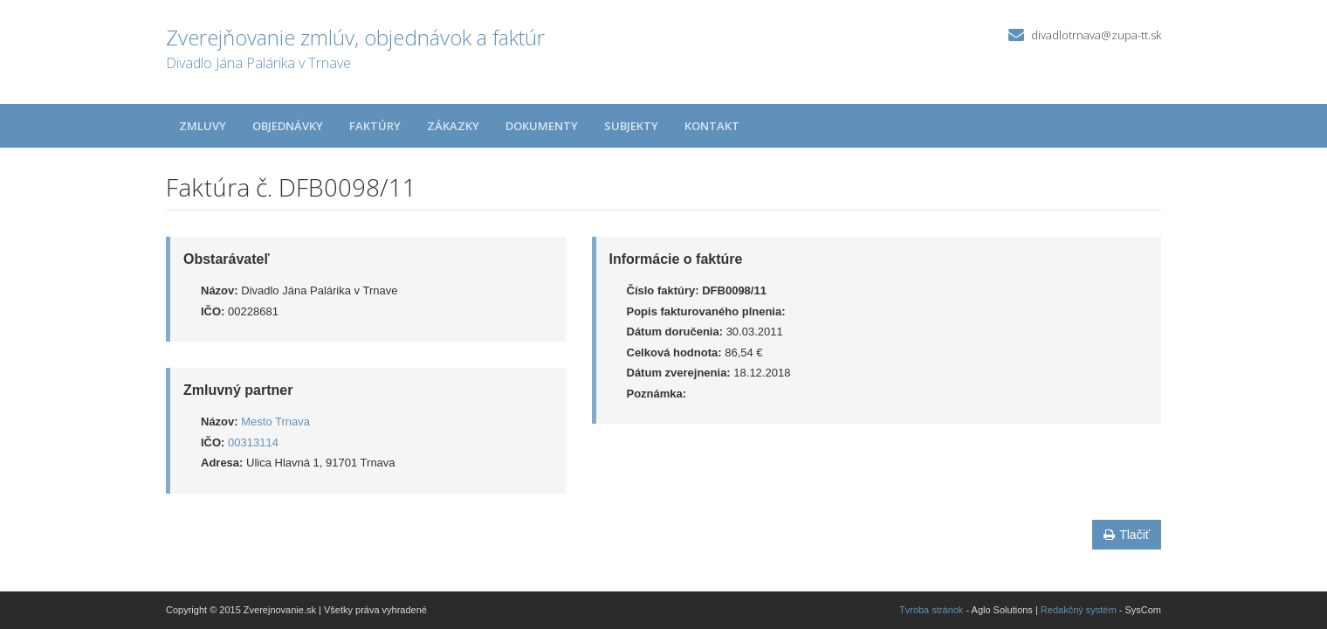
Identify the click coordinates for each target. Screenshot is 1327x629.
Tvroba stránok (931, 610)
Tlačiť (1127, 535)
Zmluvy (202, 126)
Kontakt (711, 126)
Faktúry (375, 126)
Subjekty (631, 126)
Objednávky (287, 126)
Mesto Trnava (275, 421)
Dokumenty (541, 126)
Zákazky (453, 126)
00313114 (253, 442)
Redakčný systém (1079, 610)
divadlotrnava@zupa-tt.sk (1096, 35)
